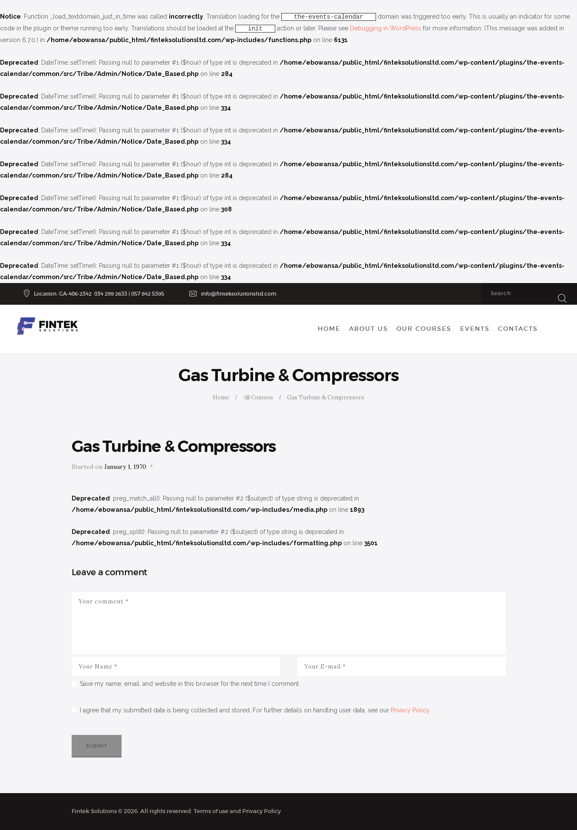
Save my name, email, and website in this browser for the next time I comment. (190, 683)
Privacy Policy (410, 710)
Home (221, 397)
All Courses (258, 397)
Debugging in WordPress (385, 28)
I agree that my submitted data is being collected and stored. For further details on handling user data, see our (255, 710)
